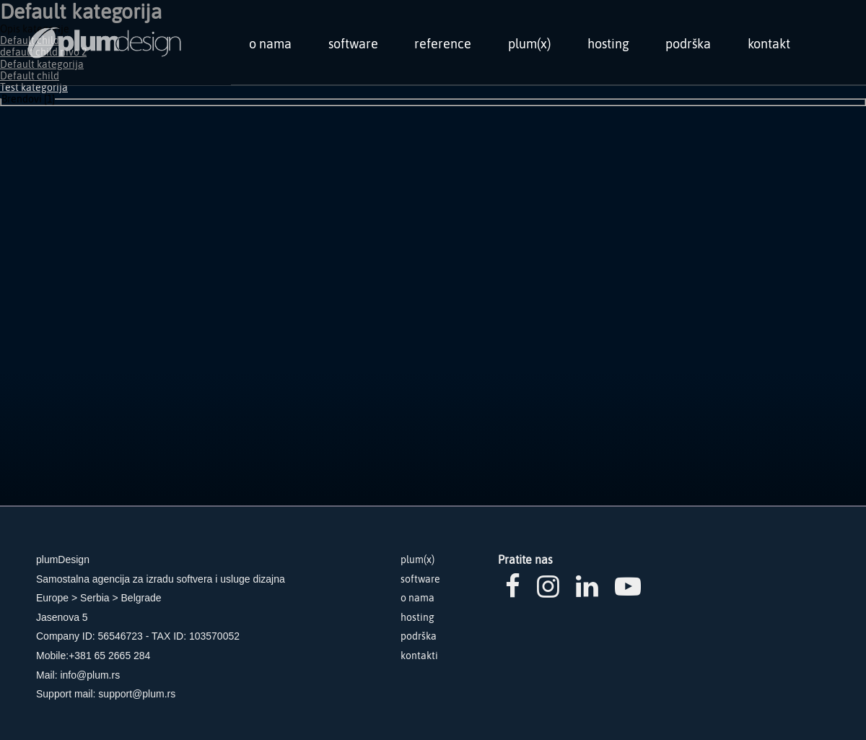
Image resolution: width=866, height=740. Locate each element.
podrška (688, 43)
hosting (608, 43)
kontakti (419, 655)
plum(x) (529, 43)
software (353, 43)
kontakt (769, 43)
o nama (270, 43)
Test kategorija (34, 87)
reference (442, 43)
